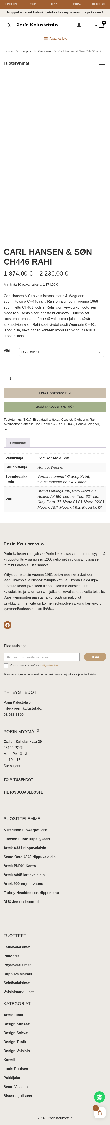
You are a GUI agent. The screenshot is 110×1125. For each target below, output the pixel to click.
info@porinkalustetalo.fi (24, 705)
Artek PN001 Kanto (20, 862)
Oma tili (55, 4)
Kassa (33, 4)
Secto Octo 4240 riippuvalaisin (30, 853)
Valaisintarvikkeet (19, 988)
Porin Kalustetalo (37, 25)
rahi (6, 425)
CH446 (69, 420)
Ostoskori (11, 4)
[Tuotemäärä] (10, 375)
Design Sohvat (16, 1029)
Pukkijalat (12, 1074)
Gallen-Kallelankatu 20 (23, 738)
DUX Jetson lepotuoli (22, 898)
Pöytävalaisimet (17, 962)
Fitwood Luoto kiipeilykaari (27, 836)
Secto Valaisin (16, 1083)
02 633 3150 (14, 711)
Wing (75, 327)
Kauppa (26, 51)
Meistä (77, 4)
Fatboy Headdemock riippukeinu (31, 889)
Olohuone (44, 51)
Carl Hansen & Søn (48, 420)
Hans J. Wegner (87, 420)
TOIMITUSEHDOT (18, 776)
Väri (7, 347)
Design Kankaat (17, 1021)
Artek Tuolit (13, 1012)
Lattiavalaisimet (17, 944)
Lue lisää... (44, 606)
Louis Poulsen (16, 1065)
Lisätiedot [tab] (18, 439)
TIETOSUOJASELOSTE (23, 789)
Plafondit (11, 953)
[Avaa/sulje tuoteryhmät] (101, 66)
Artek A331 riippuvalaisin (25, 844)
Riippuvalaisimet (18, 971)
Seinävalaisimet (17, 979)
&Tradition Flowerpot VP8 (25, 827)
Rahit (93, 416)
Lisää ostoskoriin (55, 390)
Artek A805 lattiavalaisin (24, 871)
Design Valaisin (17, 1047)
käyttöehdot (50, 662)
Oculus (89, 327)
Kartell (9, 1056)
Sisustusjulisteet (18, 1092)
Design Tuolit (15, 1038)
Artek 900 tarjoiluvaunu (23, 880)
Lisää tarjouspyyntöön (55, 403)
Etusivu (9, 51)
